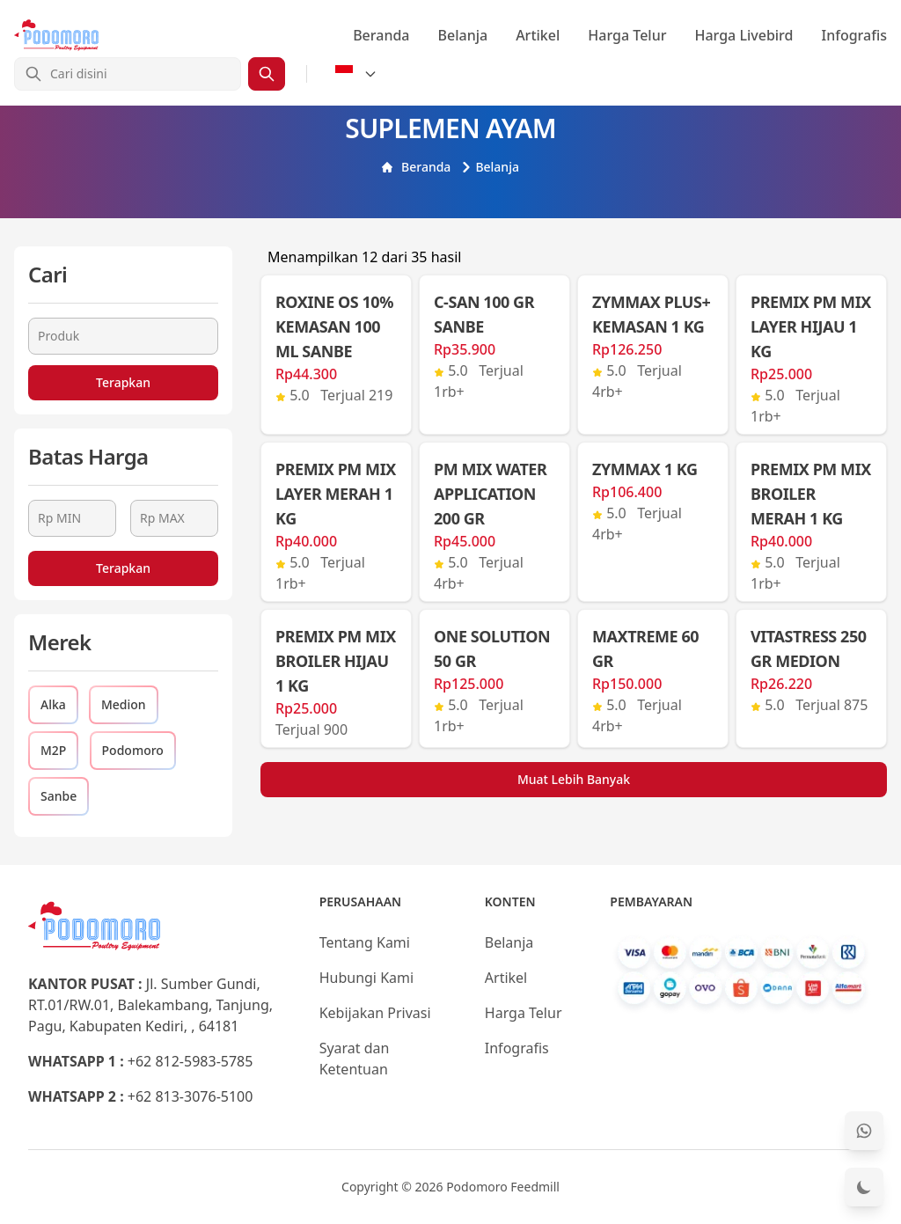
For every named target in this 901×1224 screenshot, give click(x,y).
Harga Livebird (743, 35)
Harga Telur (627, 35)
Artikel (538, 35)
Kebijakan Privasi (375, 1012)
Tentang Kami (364, 942)
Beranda (381, 35)
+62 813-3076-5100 (190, 1096)
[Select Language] (356, 74)
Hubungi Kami (366, 977)
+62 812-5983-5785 (190, 1061)
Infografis (855, 35)
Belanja (463, 35)
